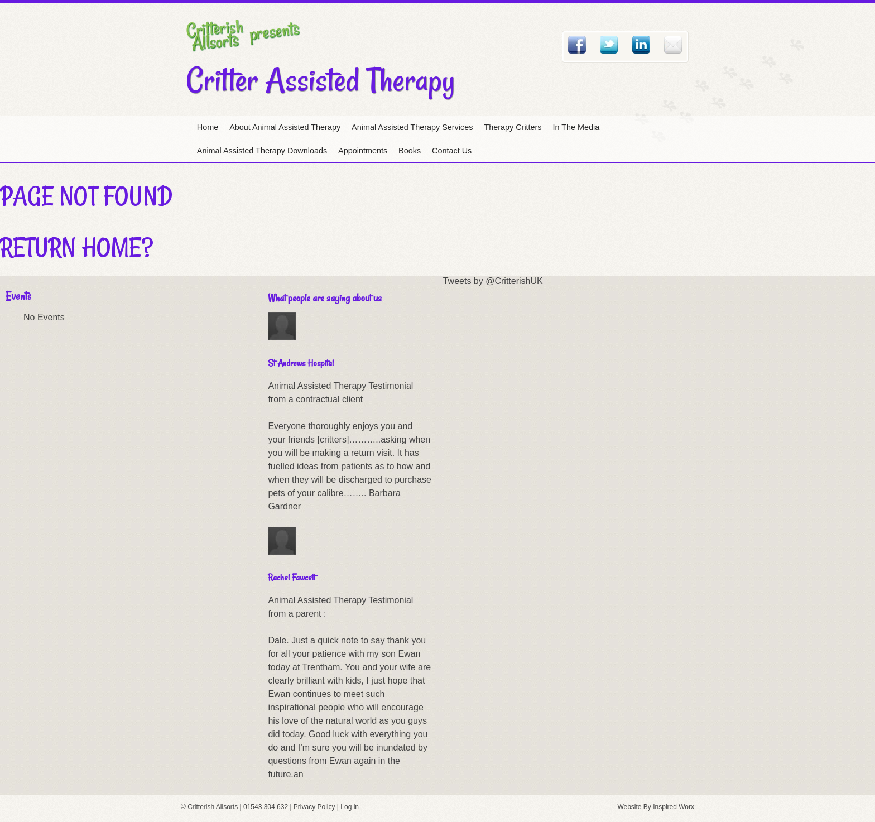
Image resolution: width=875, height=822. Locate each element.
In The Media (576, 127)
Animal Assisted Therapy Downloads (262, 150)
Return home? (76, 247)
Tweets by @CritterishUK (493, 281)
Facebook (577, 45)
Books (409, 150)
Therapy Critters (512, 127)
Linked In (641, 45)
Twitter (608, 45)
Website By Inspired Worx (655, 807)
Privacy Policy (314, 807)
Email (673, 45)
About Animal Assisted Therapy (284, 127)
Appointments (362, 150)
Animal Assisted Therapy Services (412, 127)
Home (207, 127)
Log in (349, 807)
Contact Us (452, 150)
